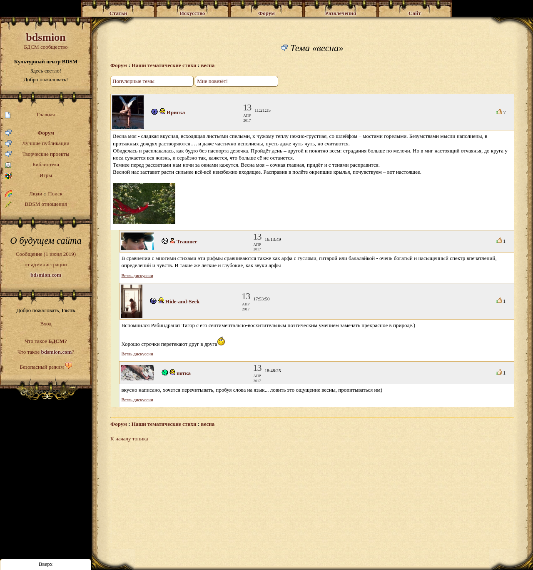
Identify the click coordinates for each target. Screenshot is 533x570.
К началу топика (129, 438)
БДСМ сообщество (46, 40)
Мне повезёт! (212, 81)
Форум (29, 133)
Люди (35, 193)
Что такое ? (46, 341)
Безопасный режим (42, 367)
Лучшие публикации (37, 143)
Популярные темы (133, 81)
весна (208, 65)
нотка (184, 373)
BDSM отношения (36, 204)
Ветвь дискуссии (137, 275)
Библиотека (32, 164)
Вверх (46, 564)
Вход (45, 323)
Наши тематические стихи (164, 65)
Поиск (55, 193)
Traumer (187, 241)
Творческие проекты (37, 154)
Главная (30, 114)
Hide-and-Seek (182, 301)
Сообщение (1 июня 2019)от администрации (46, 264)
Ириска (176, 112)
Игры (28, 175)
